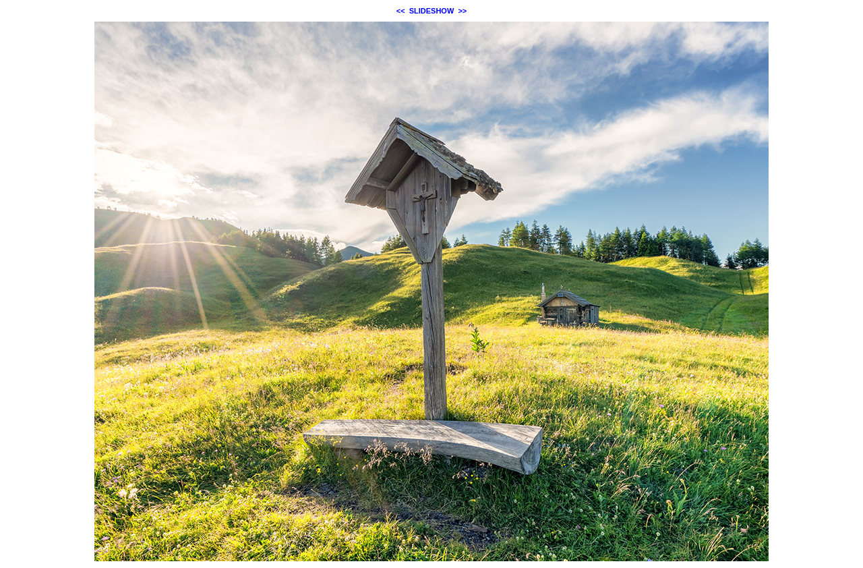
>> (462, 11)
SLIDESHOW (431, 11)
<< (400, 11)
